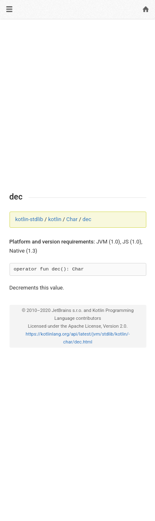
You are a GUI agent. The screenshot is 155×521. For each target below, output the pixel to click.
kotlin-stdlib (29, 219)
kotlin (54, 219)
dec (87, 219)
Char (71, 219)
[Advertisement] (77, 105)
